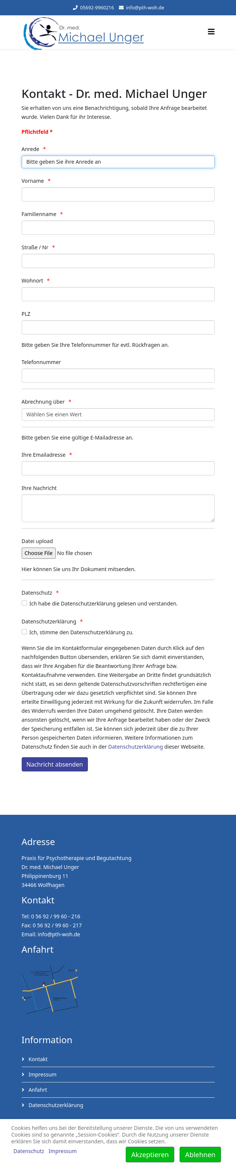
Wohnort (32, 280)
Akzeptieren (150, 1154)
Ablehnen (200, 1154)
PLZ (26, 313)
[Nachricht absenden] (55, 764)
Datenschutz (37, 592)
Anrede (31, 148)
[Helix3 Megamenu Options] (211, 31)
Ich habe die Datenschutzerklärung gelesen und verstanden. (104, 603)
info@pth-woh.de (145, 7)
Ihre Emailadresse (44, 454)
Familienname (39, 214)
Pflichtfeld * (37, 131)
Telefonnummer (41, 362)
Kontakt (37, 1059)
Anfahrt (37, 1089)
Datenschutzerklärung (49, 621)
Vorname (33, 180)
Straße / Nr (35, 247)
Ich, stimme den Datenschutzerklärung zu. (82, 632)
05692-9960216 (97, 7)
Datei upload (37, 541)
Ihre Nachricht (39, 487)
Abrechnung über (43, 401)
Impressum (42, 1074)
